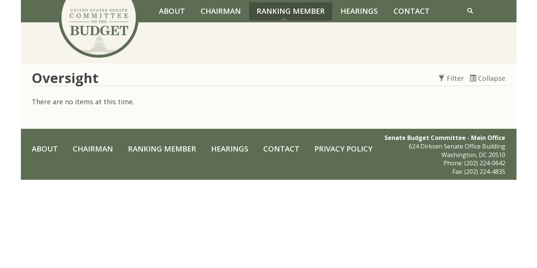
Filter (452, 78)
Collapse (487, 78)
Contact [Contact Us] (411, 11)
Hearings (359, 11)
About (172, 11)
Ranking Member (291, 11)
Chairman (221, 11)
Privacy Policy (343, 149)
